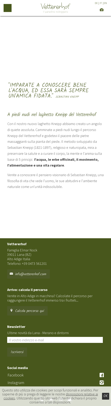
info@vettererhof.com (28, 274)
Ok (105, 396)
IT (101, 3)
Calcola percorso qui (27, 311)
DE (96, 3)
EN (105, 3)
